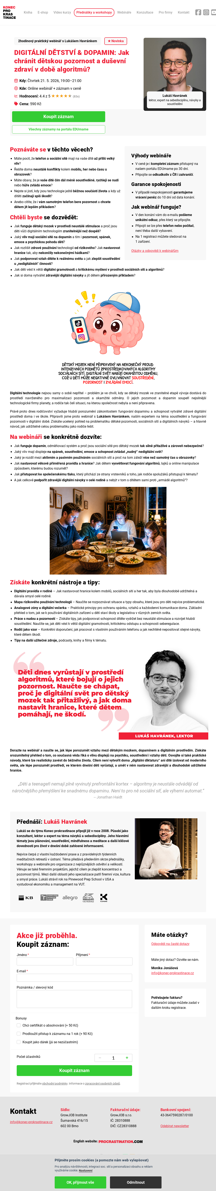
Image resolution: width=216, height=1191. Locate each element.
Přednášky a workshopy (94, 12)
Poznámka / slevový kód (35, 987)
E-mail (21, 971)
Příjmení (82, 955)
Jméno (22, 955)
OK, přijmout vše (80, 1182)
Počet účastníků (28, 1057)
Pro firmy (166, 12)
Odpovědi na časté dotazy (170, 944)
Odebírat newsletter (174, 1126)
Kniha (28, 12)
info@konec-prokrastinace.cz (172, 973)
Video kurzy (62, 12)
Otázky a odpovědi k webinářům (154, 251)
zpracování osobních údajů (102, 1083)
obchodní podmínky (54, 1083)
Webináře (124, 12)
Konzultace (145, 12)
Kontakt (183, 12)
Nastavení (85, 1170)
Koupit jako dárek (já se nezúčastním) (50, 1042)
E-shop (43, 12)
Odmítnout (136, 1182)
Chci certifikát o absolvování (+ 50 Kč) (50, 1025)
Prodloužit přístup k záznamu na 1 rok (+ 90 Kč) (58, 1034)
